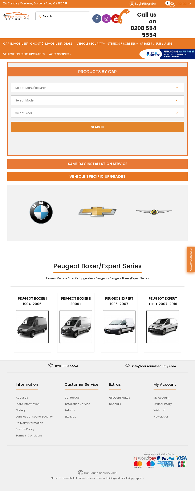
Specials (115, 404)
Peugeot (101, 278)
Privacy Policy (25, 429)
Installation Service (77, 404)
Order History (163, 404)
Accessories (59, 54)
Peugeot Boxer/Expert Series (129, 278)
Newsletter (161, 417)
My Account (161, 398)
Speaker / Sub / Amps (156, 43)
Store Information (28, 404)
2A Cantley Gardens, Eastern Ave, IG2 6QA (35, 3)
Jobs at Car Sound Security (34, 417)
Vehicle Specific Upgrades (24, 54)
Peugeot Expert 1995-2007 (119, 301)
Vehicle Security (90, 43)
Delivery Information (29, 423)
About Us (22, 398)
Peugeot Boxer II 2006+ (76, 301)
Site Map (70, 417)
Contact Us (72, 398)
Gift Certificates (119, 398)
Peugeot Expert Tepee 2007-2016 (163, 301)
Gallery (20, 410)
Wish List (159, 410)
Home (50, 278)
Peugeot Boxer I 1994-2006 (32, 301)
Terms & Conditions (29, 436)
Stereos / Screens (121, 43)
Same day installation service (97, 163)
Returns (70, 410)
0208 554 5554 (138, 23)
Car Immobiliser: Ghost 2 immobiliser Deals (37, 43)
